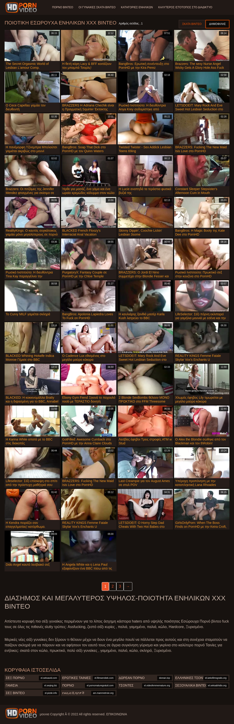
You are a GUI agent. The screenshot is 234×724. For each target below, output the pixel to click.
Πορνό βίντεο (62, 7)
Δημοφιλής (217, 24)
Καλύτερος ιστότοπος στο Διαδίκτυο (185, 7)
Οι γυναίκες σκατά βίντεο (97, 7)
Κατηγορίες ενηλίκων (137, 7)
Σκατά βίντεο (192, 24)
